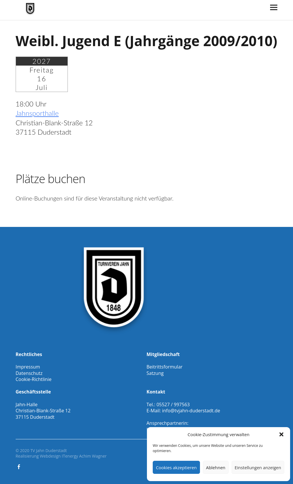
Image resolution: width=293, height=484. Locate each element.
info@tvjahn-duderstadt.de (191, 410)
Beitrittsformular (165, 367)
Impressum (28, 367)
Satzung (155, 373)
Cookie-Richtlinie (34, 379)
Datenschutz (29, 373)
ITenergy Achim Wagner (84, 456)
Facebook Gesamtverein (19, 466)
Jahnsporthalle (37, 113)
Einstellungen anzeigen (258, 467)
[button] (281, 434)
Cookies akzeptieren (176, 467)
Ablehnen (215, 467)
